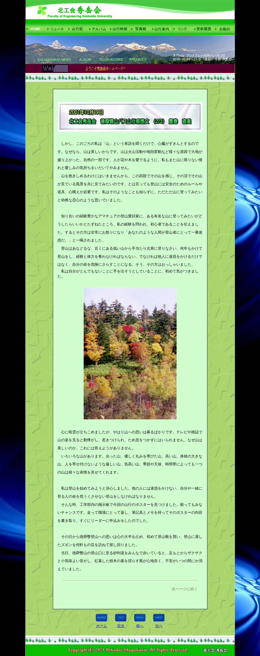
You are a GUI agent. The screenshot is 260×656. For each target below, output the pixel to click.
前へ (140, 626)
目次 (121, 626)
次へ (159, 626)
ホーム (101, 626)
